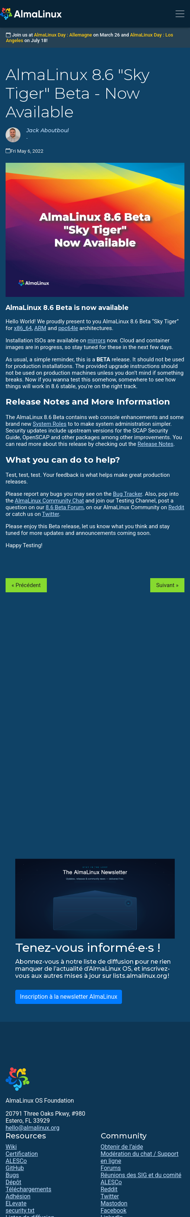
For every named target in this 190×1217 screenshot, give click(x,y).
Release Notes (155, 444)
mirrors (96, 340)
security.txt (20, 1210)
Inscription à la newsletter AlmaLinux (68, 996)
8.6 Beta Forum (65, 507)
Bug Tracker (127, 494)
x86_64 (23, 328)
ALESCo (16, 1160)
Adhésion (18, 1196)
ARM (40, 328)
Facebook (113, 1210)
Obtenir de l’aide (122, 1146)
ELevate (16, 1203)
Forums (111, 1168)
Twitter (50, 514)
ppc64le (68, 328)
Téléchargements (28, 1189)
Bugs (12, 1175)
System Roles (50, 424)
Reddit (176, 507)
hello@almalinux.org (32, 1127)
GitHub (15, 1168)
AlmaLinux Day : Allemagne (63, 35)
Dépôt (13, 1182)
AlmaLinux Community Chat (49, 500)
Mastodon (114, 1203)
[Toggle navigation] (180, 14)
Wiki (11, 1146)
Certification (22, 1153)
